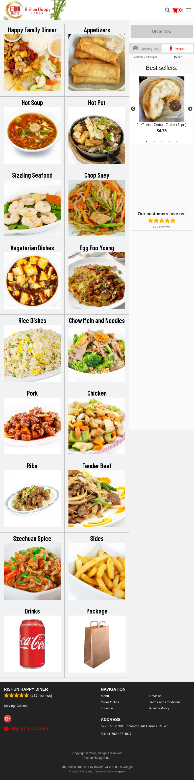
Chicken (97, 393)
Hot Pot (97, 102)
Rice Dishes (32, 320)
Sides (97, 538)
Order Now (161, 31)
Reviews (155, 696)
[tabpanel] (161, 109)
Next (190, 109)
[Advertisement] (162, 178)
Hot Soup (32, 102)
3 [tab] (161, 141)
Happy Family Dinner (32, 29)
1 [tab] (146, 141)
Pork (32, 393)
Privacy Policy (159, 708)
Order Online (110, 702)
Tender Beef (97, 465)
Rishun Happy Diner (26, 689)
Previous (133, 109)
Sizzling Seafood (32, 175)
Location (107, 708)
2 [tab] (154, 141)
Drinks (32, 611)
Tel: (116, 734)
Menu (105, 696)
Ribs (32, 465)
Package (97, 611)
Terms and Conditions (165, 702)
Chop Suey (96, 175)
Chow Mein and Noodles (97, 320)
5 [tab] (176, 141)
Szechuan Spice (32, 538)
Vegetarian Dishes (32, 247)
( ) (177, 10)
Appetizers (97, 29)
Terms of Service (105, 771)
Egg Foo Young (97, 247)
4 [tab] (169, 141)
